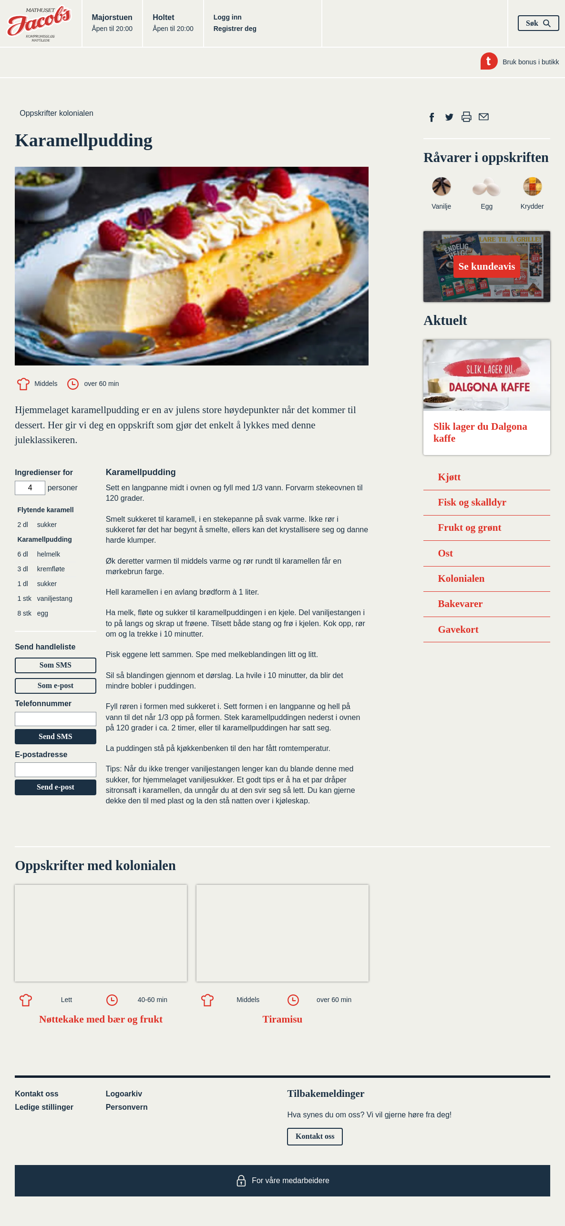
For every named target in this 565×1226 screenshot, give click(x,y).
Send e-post (55, 787)
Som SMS (56, 665)
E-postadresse (41, 754)
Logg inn (228, 17)
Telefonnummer (43, 703)
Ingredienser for (44, 472)
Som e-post (55, 685)
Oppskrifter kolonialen (56, 113)
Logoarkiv (124, 1094)
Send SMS (55, 736)
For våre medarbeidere (282, 1180)
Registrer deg (235, 28)
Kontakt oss (37, 1094)
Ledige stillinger (44, 1107)
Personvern (127, 1107)
